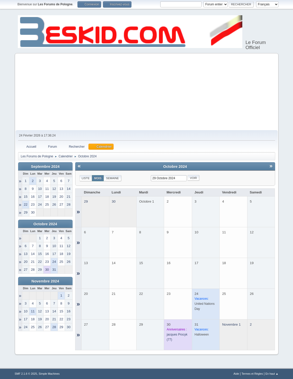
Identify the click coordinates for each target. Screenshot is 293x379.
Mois (98, 178)
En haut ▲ (271, 373)
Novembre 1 (231, 324)
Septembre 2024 (45, 166)
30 (114, 201)
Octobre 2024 (45, 224)
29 (86, 201)
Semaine (112, 178)
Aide (236, 373)
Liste (86, 178)
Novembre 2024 (45, 281)
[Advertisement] (147, 92)
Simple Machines (49, 373)
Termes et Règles (252, 373)
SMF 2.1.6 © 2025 (26, 373)
